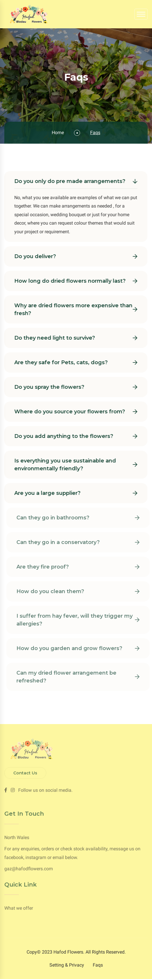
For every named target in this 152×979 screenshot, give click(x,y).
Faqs (98, 965)
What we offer (18, 907)
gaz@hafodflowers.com (28, 869)
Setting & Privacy (66, 965)
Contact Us (25, 772)
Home (58, 132)
